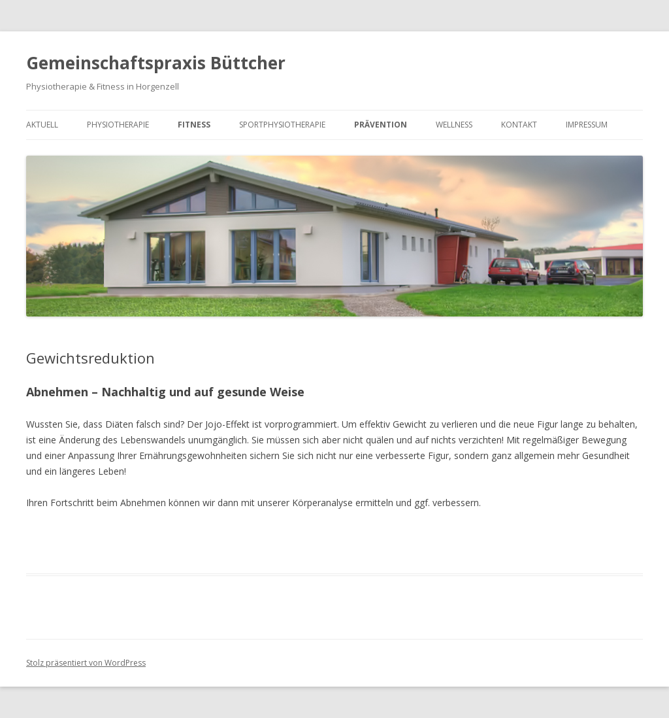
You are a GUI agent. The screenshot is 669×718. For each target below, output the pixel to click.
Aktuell (42, 124)
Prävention (380, 124)
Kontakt (519, 124)
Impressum (587, 124)
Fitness (194, 124)
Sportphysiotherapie (282, 124)
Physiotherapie (118, 124)
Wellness (454, 124)
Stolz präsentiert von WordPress (86, 662)
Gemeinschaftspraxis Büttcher (156, 63)
